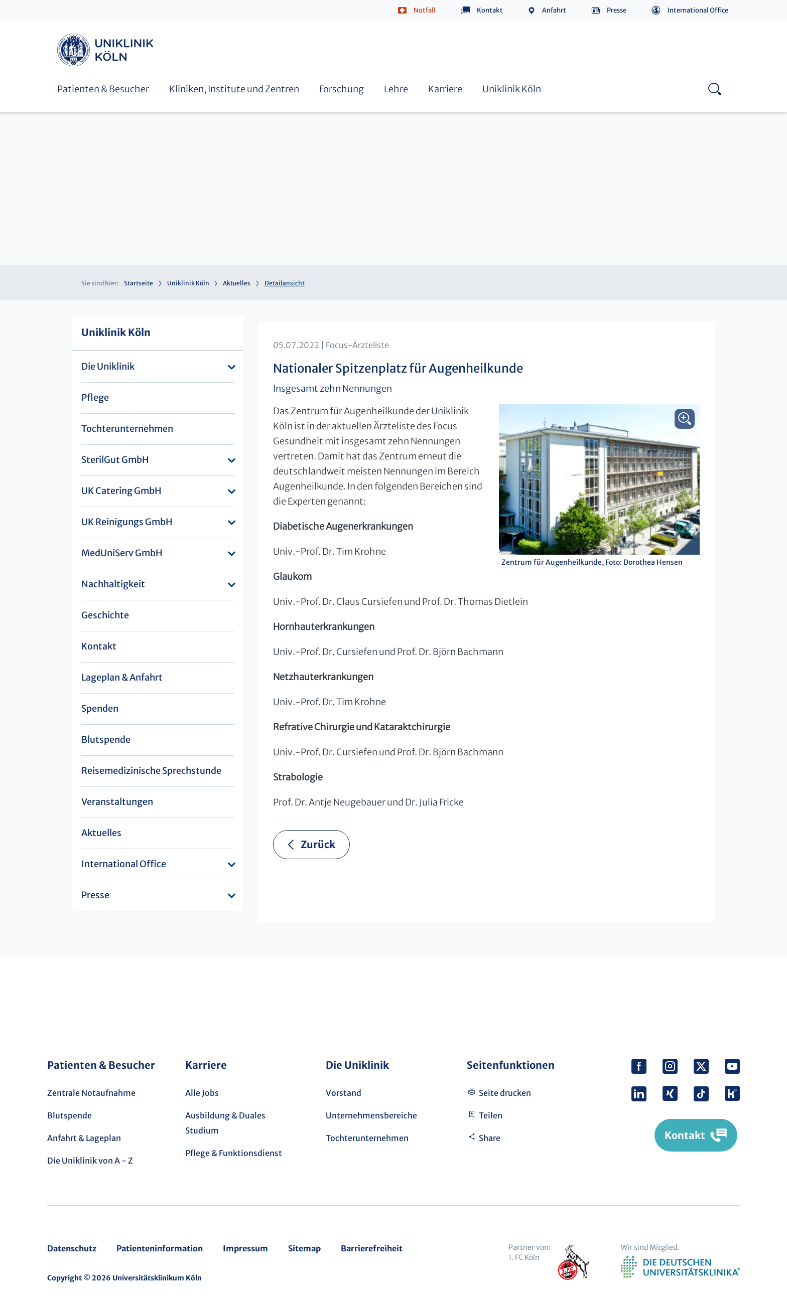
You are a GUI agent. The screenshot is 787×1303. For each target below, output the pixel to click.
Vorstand (343, 1093)
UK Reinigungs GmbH (127, 522)
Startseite (138, 283)
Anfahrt (554, 10)
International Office (698, 10)
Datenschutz (71, 1248)
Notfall (425, 10)
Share (489, 1138)
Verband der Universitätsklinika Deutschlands (680, 1267)
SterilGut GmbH (115, 459)
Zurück (318, 844)
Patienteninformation (159, 1248)
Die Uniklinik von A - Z (90, 1161)
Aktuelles (236, 283)
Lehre (396, 89)
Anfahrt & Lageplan (84, 1138)
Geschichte (105, 615)
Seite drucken (505, 1093)
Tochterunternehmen (127, 428)
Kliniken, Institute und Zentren (234, 89)
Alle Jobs (202, 1093)
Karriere (445, 89)
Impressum (245, 1248)
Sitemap (304, 1248)
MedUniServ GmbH (122, 553)
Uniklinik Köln (107, 50)
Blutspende (105, 739)
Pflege (95, 397)
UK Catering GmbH (121, 491)
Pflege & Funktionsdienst (233, 1153)
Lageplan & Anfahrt (122, 677)
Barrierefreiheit (372, 1248)
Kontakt (490, 10)
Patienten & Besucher (103, 89)
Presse (616, 10)
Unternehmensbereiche (371, 1115)
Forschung (341, 89)
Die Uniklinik (108, 366)
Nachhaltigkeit (113, 584)
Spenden (99, 708)
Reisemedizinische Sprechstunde (151, 770)
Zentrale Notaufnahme (91, 1093)
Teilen (490, 1115)
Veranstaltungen (117, 801)
